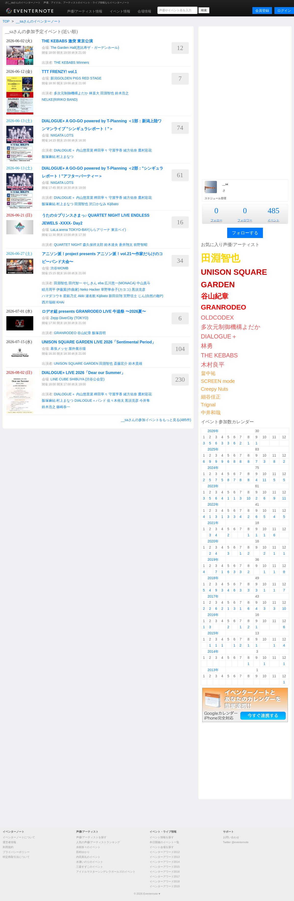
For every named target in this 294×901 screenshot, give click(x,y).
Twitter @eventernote (236, 842)
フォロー (216, 220)
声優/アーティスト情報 (84, 11)
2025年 (213, 449)
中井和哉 (211, 412)
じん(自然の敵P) (150, 296)
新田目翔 (115, 296)
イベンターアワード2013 (165, 856)
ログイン (284, 11)
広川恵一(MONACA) (120, 283)
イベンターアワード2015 (165, 866)
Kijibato (112, 204)
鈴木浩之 (122, 93)
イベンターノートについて (19, 837)
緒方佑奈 (130, 150)
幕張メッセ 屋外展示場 (68, 348)
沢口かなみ (97, 204)
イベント (273, 220)
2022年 (213, 504)
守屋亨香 (115, 150)
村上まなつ (64, 157)
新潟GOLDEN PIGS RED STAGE (75, 78)
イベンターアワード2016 (165, 871)
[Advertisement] (245, 102)
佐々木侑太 (115, 400)
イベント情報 (120, 11)
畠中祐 (208, 373)
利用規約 (8, 847)
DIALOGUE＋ (64, 150)
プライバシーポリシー (16, 852)
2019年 (213, 560)
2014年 (213, 651)
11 (264, 480)
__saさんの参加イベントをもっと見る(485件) (156, 420)
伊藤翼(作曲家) (67, 289)
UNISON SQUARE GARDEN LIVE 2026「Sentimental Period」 (99, 342)
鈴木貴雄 (135, 363)
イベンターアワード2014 (165, 861)
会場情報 (144, 11)
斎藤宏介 (121, 363)
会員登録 (262, 11)
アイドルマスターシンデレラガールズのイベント (105, 871)
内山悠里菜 (84, 150)
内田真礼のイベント (88, 856)
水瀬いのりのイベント (89, 861)
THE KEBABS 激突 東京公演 (67, 41)
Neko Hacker (90, 289)
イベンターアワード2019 (165, 886)
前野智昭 (140, 245)
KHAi (60, 302)
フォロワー (244, 220)
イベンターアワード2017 (165, 876)
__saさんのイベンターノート (38, 21)
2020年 (213, 541)
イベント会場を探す (162, 847)
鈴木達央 (111, 245)
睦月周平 (49, 289)
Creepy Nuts (214, 389)
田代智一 (75, 283)
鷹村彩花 (145, 150)
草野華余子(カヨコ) (115, 289)
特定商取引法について (16, 856)
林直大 (94, 93)
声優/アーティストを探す (91, 837)
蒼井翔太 (126, 245)
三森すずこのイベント (89, 866)
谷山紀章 (84, 333)
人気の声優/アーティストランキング (98, 842)
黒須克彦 (138, 289)
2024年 (213, 468)
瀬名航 (90, 296)
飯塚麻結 (49, 157)
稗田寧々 (101, 150)
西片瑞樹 (49, 302)
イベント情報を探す (162, 837)
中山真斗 (143, 283)
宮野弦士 (130, 296)
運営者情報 (9, 842)
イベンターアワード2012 (165, 852)
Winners (82, 62)
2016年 (213, 615)
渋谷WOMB (59, 268)
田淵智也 (107, 93)
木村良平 (212, 364)
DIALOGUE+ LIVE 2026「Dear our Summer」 (83, 373)
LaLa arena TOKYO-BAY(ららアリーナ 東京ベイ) (88, 230)
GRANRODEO (65, 333)
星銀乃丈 (70, 296)
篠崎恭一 (63, 407)
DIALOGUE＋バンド (90, 400)
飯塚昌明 (99, 333)
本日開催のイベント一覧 (164, 842)
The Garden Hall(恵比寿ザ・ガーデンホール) (84, 48)
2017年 (213, 596)
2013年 (213, 670)
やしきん (90, 283)
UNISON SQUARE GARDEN (76, 363)
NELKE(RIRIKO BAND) (60, 99)
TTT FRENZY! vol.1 (59, 72)
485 (273, 210)
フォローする (245, 232)
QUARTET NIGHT (68, 245)
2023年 (213, 486)
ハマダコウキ (52, 296)
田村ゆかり (83, 852)
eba (101, 283)
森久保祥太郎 (93, 245)
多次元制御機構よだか (71, 93)
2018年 (213, 578)
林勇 (207, 345)
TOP (6, 21)
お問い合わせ (231, 837)
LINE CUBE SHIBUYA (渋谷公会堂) (77, 379)
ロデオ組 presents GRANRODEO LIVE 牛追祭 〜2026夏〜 (94, 311)
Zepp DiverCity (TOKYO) (69, 318)
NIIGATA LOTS (61, 135)
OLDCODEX (217, 317)
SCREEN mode (218, 381)
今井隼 (145, 400)
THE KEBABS (64, 62)
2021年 (213, 523)
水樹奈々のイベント (88, 847)
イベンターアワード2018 (165, 881)
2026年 (213, 431)
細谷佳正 (211, 397)
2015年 (213, 633)
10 (248, 498)
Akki (81, 296)
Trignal (208, 404)
